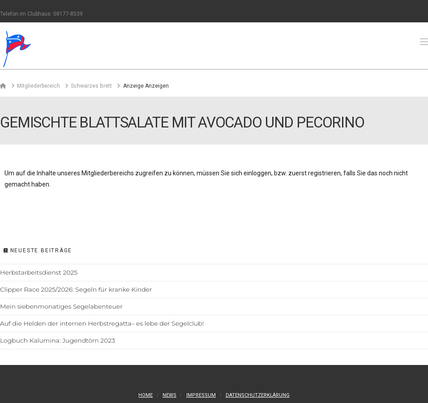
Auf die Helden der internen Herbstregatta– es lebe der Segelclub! (102, 323)
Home (145, 395)
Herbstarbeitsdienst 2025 (38, 272)
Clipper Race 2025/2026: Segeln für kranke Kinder (76, 289)
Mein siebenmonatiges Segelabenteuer (61, 306)
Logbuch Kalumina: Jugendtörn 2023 (57, 340)
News (169, 395)
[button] (424, 42)
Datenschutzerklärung (258, 395)
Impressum (201, 395)
